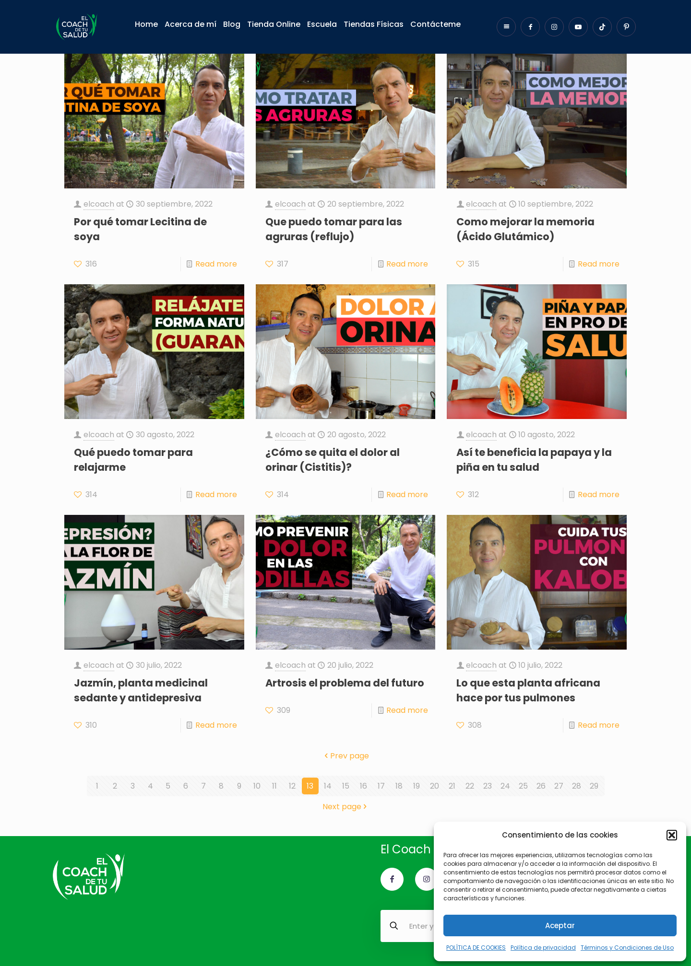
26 (541, 785)
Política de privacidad (543, 947)
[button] (672, 835)
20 (434, 785)
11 (274, 785)
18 (399, 785)
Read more (216, 263)
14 (328, 785)
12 (292, 785)
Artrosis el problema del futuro (344, 683)
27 (558, 785)
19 (416, 785)
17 (381, 785)
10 (257, 785)
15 (345, 785)
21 (452, 785)
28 (576, 785)
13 (310, 785)
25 (523, 785)
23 (487, 785)
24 (505, 785)
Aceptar (560, 925)
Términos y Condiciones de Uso (627, 947)
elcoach (98, 203)
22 (469, 785)
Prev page (345, 755)
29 (594, 785)
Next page (345, 806)
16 (363, 785)
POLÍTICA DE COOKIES (476, 947)
